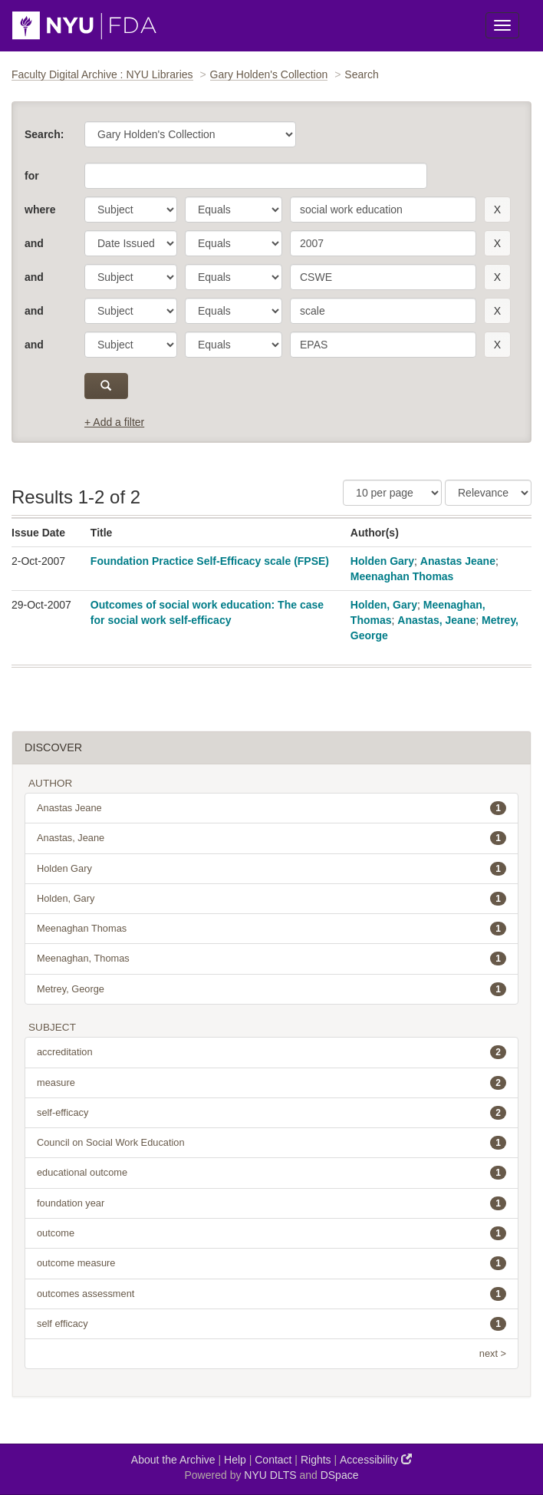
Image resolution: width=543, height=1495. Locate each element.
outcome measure (271, 1263)
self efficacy (271, 1324)
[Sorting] (488, 493)
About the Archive (173, 1460)
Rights (316, 1460)
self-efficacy (271, 1113)
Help (235, 1460)
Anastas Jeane (457, 561)
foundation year (271, 1203)
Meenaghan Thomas (402, 576)
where (40, 209)
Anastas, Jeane (436, 620)
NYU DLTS (270, 1475)
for (32, 176)
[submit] (106, 386)
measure (271, 1083)
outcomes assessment (271, 1294)
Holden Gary (382, 561)
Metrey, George (271, 989)
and (34, 243)
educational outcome (271, 1173)
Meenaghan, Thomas (271, 958)
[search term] (383, 209)
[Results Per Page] (392, 493)
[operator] (233, 209)
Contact (273, 1460)
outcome (271, 1233)
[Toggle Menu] (502, 25)
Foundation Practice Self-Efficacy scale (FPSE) (209, 561)
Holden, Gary (383, 605)
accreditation (271, 1052)
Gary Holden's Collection (269, 74)
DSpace (340, 1475)
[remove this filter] (497, 209)
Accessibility (376, 1459)
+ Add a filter (114, 422)
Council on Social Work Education (271, 1143)
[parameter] (130, 209)
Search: (44, 134)
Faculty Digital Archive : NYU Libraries (102, 74)
